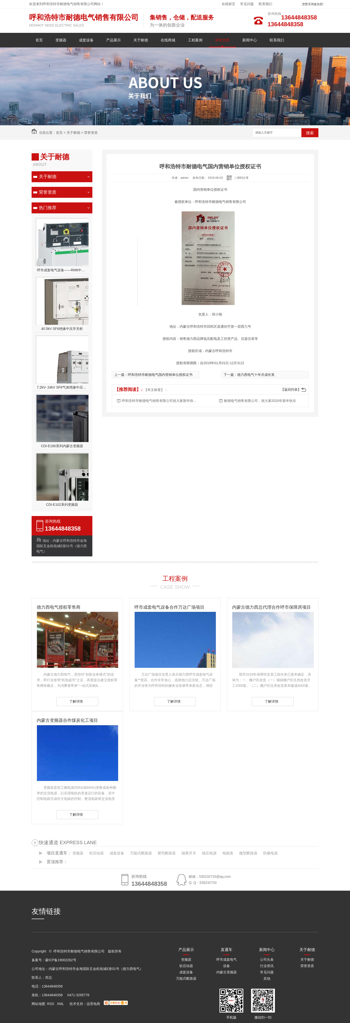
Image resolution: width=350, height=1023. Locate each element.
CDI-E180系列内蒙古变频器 (62, 446)
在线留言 (228, 4)
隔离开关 (189, 853)
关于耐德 (140, 40)
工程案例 (195, 40)
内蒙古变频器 (226, 972)
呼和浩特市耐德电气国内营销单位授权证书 (160, 375)
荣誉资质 (222, 40)
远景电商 (93, 1004)
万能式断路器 (141, 853)
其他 (266, 978)
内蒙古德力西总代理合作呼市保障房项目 (271, 607)
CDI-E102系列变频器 (62, 505)
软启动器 (96, 853)
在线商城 (168, 40)
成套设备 (86, 40)
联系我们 (265, 4)
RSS (51, 1004)
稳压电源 (209, 853)
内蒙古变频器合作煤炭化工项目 (67, 720)
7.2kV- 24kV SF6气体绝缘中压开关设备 (62, 387)
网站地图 (38, 1004)
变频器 (60, 40)
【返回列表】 (291, 389)
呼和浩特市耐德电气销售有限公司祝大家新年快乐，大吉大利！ (161, 401)
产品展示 (113, 40)
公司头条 (267, 959)
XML (61, 1004)
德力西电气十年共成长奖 (256, 375)
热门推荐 (47, 207)
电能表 (227, 853)
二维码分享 (241, 178)
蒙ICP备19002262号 (60, 960)
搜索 (310, 133)
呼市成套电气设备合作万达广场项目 (169, 607)
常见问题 (247, 4)
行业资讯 (267, 966)
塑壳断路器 (167, 853)
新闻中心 (249, 40)
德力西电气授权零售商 (58, 607)
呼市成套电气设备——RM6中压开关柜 (62, 270)
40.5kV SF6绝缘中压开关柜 (62, 329)
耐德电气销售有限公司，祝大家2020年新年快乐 (260, 401)
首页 (39, 40)
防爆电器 (270, 853)
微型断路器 (248, 853)
